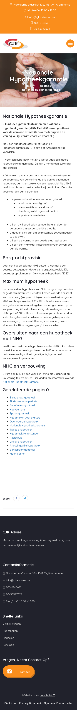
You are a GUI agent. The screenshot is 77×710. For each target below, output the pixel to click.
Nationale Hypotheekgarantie (27, 425)
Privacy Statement (30, 703)
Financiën (8, 638)
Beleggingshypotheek (23, 397)
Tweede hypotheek (21, 429)
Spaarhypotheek (20, 413)
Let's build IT (47, 695)
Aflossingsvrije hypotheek (25, 445)
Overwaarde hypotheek (24, 421)
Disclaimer (10, 703)
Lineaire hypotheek (21, 441)
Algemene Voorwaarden (58, 703)
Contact (18, 671)
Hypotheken (10, 631)
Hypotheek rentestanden (24, 433)
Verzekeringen (12, 624)
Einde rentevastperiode (23, 401)
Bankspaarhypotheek (23, 449)
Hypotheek (45, 85)
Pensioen (8, 645)
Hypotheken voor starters (25, 417)
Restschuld (16, 437)
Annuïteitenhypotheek (23, 405)
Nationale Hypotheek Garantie (21, 382)
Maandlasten (17, 453)
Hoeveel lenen (18, 409)
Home (27, 85)
